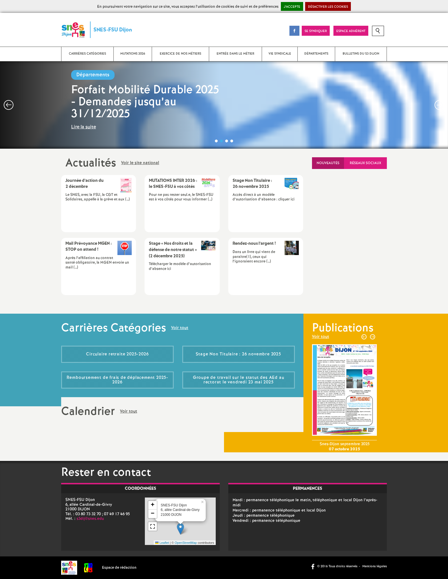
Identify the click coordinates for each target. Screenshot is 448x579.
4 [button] (231, 141)
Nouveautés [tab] (328, 163)
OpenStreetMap (186, 542)
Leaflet (162, 542)
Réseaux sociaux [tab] (365, 163)
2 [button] (221, 141)
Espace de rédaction (119, 567)
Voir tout (179, 328)
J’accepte (292, 7)
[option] (224, 105)
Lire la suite (83, 127)
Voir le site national (140, 163)
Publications (342, 328)
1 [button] (216, 141)
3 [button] (226, 141)
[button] (180, 529)
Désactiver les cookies (328, 7)
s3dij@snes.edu (90, 519)
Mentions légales (374, 566)
